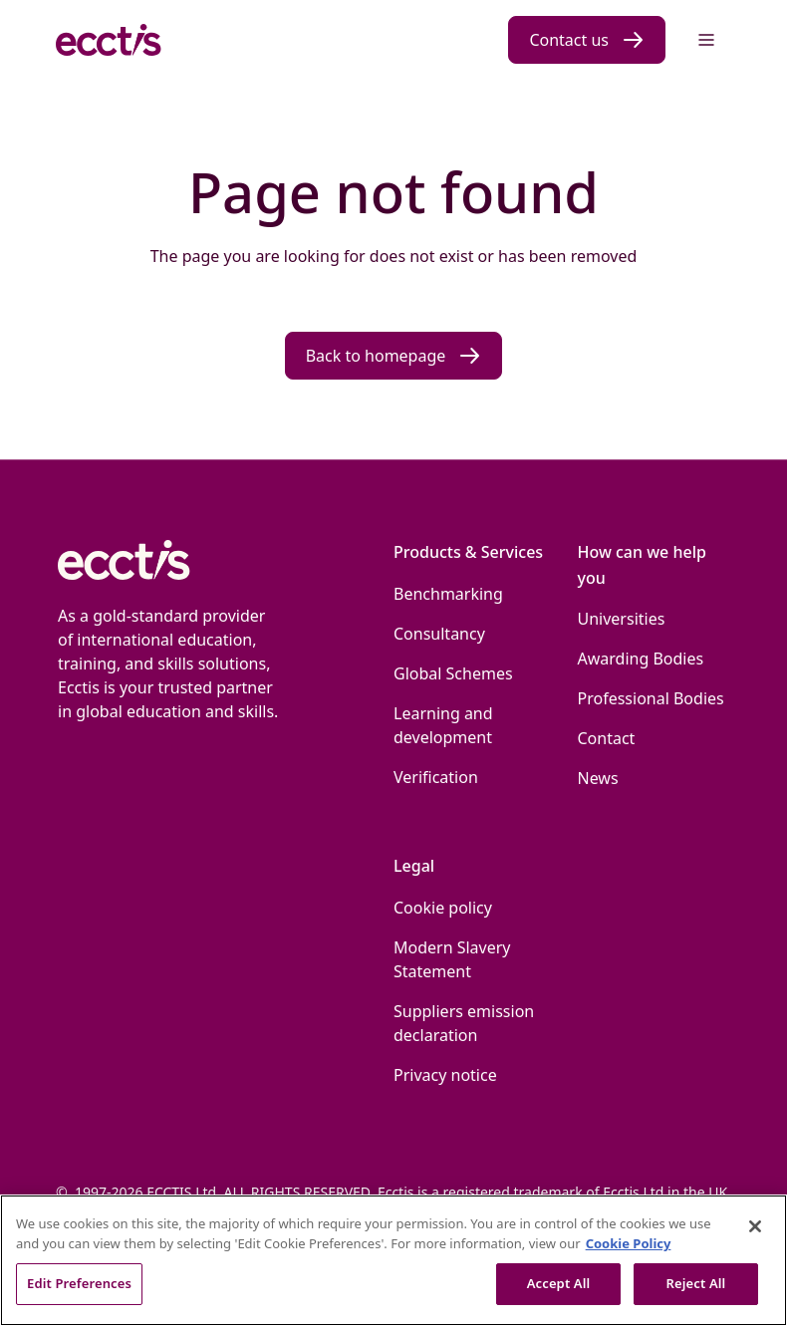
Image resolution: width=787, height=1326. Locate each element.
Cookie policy (443, 908)
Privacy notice (445, 1075)
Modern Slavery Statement (452, 959)
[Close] (755, 1226)
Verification (436, 777)
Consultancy (439, 634)
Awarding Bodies (641, 658)
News (598, 778)
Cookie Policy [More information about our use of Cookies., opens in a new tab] (628, 1243)
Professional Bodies (651, 698)
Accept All (559, 1283)
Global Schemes (453, 673)
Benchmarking (448, 594)
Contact (607, 738)
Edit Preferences (79, 1283)
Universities (621, 619)
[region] (393, 1260)
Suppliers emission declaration (464, 1023)
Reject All (696, 1283)
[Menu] (706, 40)
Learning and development (443, 725)
